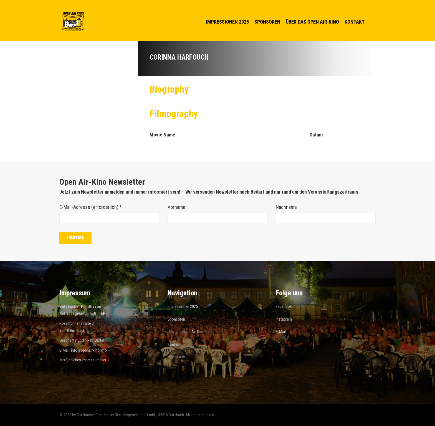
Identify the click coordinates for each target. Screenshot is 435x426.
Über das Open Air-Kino (312, 22)
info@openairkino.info (89, 350)
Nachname (286, 207)
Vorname (176, 207)
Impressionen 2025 (227, 22)
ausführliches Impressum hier (82, 359)
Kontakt (355, 22)
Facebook (284, 306)
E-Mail (281, 331)
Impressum (176, 356)
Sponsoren (267, 22)
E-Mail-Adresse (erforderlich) (90, 207)
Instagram (284, 319)
